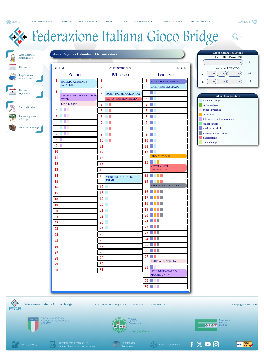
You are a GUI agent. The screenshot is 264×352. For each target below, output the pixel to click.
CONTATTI (247, 21)
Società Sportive (27, 107)
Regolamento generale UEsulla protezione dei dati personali (77, 344)
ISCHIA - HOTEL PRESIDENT (122, 98)
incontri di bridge (211, 100)
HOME (13, 21)
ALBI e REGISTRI (88, 21)
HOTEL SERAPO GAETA (165, 81)
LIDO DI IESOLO (160, 156)
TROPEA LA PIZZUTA (163, 261)
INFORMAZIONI (143, 21)
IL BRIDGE (65, 21)
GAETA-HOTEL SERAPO (165, 86)
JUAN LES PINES (70, 103)
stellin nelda (209, 114)
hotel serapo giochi (212, 128)
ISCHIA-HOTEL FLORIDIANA (123, 93)
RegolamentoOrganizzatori (26, 77)
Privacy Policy (29, 344)
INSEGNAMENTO (199, 21)
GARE (123, 21)
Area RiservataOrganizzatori (27, 56)
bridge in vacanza (212, 109)
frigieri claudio (210, 123)
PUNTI (109, 21)
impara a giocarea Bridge (27, 118)
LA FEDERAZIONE (41, 21)
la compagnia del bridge (215, 133)
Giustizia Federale (169, 344)
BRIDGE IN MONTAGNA (165, 185)
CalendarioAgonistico (24, 92)
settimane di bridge (29, 127)
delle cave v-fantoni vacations (218, 119)
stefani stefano (210, 105)
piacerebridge (210, 137)
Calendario (24, 67)
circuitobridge (210, 142)
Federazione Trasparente (129, 344)
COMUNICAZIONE (171, 21)
